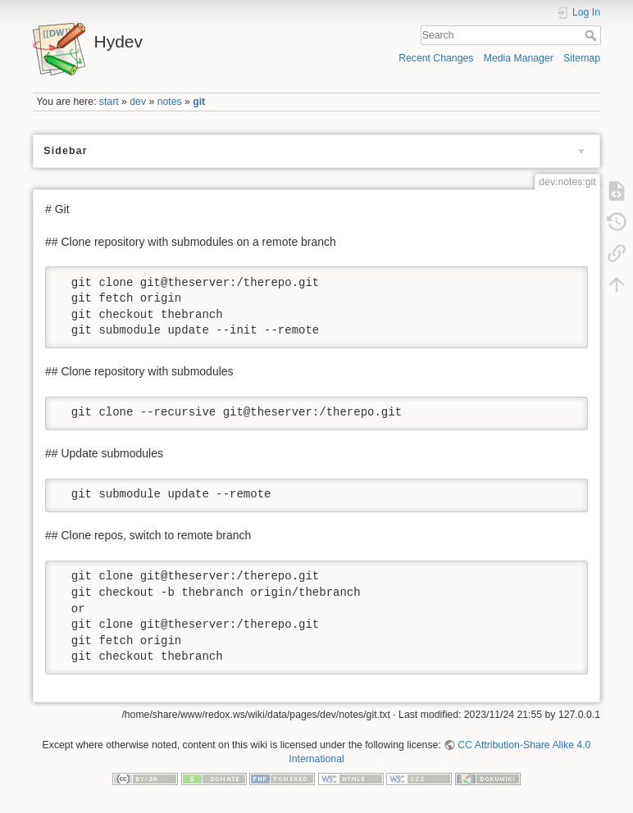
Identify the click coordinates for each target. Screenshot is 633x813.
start (109, 101)
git (199, 101)
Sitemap (581, 58)
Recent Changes (435, 58)
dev (138, 101)
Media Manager (518, 58)
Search (592, 35)
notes (169, 101)
